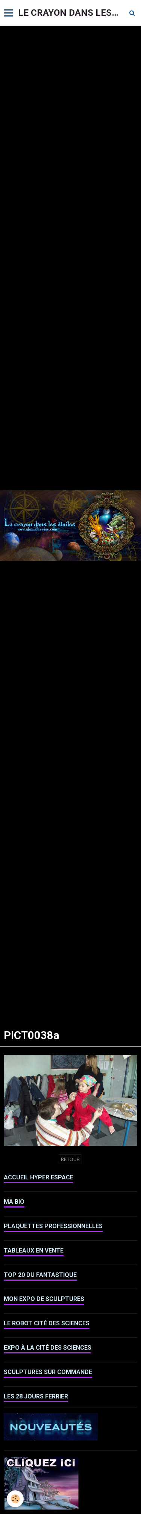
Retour (70, 1159)
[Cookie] (15, 1498)
